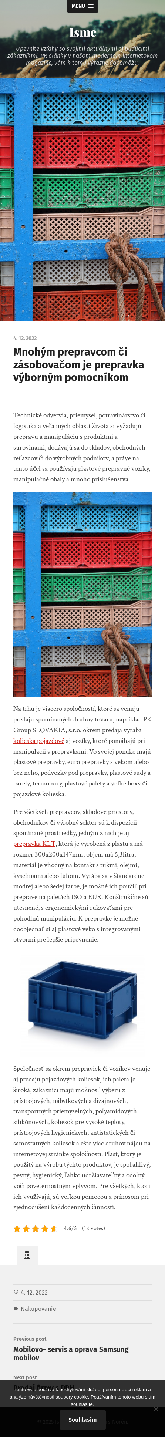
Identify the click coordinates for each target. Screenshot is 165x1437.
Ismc (82, 32)
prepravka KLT (34, 843)
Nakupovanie (38, 1308)
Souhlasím (82, 1419)
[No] (155, 1409)
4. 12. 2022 (34, 1292)
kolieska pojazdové (38, 741)
